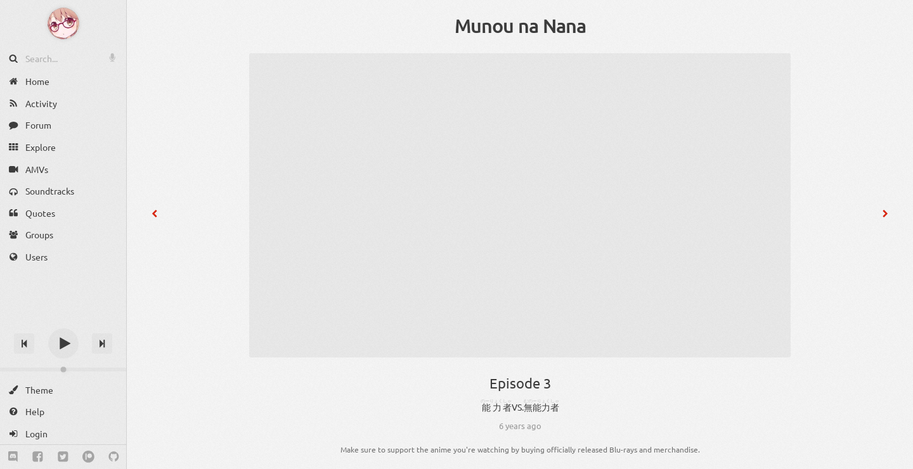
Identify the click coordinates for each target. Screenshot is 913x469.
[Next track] (102, 343)
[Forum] (63, 125)
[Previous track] (24, 343)
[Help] (63, 412)
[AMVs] (63, 169)
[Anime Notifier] (63, 23)
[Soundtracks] (63, 191)
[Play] (63, 343)
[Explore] (63, 147)
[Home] (63, 81)
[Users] (63, 257)
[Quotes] (63, 213)
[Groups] (63, 235)
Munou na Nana (520, 26)
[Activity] (63, 104)
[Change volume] (63, 369)
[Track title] (63, 321)
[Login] (63, 434)
